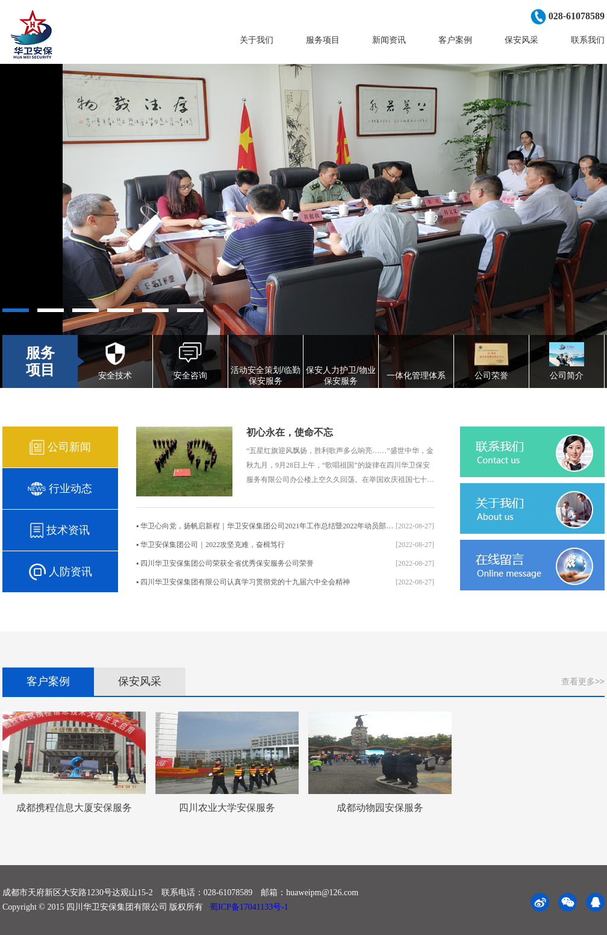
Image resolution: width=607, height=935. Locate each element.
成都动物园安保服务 (380, 807)
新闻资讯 (389, 40)
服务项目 (323, 40)
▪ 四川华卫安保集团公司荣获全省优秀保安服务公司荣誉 (285, 563)
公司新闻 (60, 447)
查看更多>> (583, 681)
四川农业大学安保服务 (227, 807)
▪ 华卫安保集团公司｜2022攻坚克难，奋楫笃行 (285, 545)
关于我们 (256, 40)
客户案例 (455, 40)
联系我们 (588, 40)
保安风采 (521, 40)
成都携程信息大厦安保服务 (74, 807)
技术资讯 (60, 530)
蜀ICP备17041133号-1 (247, 907)
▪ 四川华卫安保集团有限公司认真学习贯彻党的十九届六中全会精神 (285, 582)
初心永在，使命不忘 (289, 432)
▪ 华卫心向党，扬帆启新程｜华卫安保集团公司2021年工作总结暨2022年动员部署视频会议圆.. (285, 526)
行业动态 (60, 489)
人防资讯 (60, 572)
